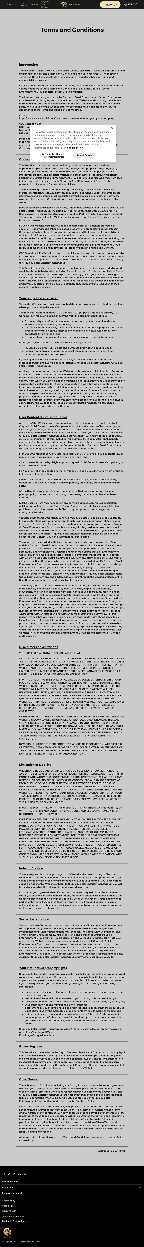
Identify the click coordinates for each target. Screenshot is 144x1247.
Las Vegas (24, 4)
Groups (34, 4)
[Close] (112, 128)
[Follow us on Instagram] (14, 1174)
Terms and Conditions (13, 1216)
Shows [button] (12, 4)
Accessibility (8, 1200)
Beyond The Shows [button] (47, 4)
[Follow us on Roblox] (24, 1174)
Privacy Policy (93, 73)
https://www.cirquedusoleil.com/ (37, 118)
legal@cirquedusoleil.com (41, 1035)
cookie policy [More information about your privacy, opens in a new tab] (75, 147)
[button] (110, 4)
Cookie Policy (9, 1206)
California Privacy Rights (14, 1221)
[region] (73, 143)
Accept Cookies (84, 155)
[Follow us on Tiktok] (4, 1174)
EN (128, 4)
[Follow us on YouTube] (19, 1174)
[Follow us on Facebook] (9, 1174)
